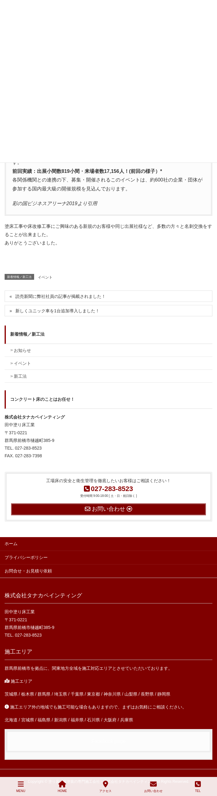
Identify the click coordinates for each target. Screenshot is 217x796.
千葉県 (77, 694)
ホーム (11, 543)
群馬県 (43, 694)
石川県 (93, 719)
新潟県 (60, 719)
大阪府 (110, 719)
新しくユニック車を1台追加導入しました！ (57, 310)
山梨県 (130, 694)
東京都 (93, 694)
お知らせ (22, 350)
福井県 (77, 719)
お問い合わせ (153, 786)
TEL (198, 786)
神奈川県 (112, 694)
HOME (62, 786)
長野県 (147, 694)
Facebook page (108, 741)
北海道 (11, 719)
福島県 (43, 719)
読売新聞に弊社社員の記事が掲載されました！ (60, 296)
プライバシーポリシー (26, 557)
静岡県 (163, 694)
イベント (45, 277)
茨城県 (11, 694)
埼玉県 (60, 694)
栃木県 (27, 694)
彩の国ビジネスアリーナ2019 (44, 203)
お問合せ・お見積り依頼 (28, 570)
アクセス (105, 786)
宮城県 (27, 719)
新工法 (20, 376)
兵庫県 (126, 719)
